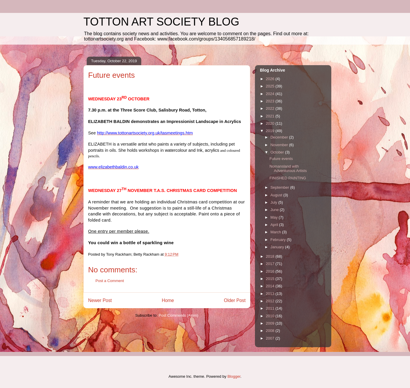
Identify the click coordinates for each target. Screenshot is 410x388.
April (274, 224)
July (274, 202)
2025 (270, 86)
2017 (270, 264)
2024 (270, 94)
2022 (270, 108)
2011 (270, 308)
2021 (270, 116)
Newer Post (100, 300)
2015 (270, 278)
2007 (270, 338)
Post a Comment (109, 281)
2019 (270, 131)
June (275, 210)
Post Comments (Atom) (178, 315)
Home (168, 300)
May (274, 217)
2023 (270, 101)
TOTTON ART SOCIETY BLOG (161, 22)
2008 (270, 330)
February (278, 239)
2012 (270, 301)
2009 (270, 323)
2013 (270, 293)
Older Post (235, 300)
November (279, 145)
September (280, 187)
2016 (270, 271)
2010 (270, 316)
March (276, 232)
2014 (270, 286)
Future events (281, 158)
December (279, 137)
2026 (270, 79)
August (276, 195)
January (277, 247)
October (277, 152)
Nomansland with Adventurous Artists (288, 168)
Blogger (233, 376)
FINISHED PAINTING (287, 178)
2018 (270, 256)
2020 (270, 123)
